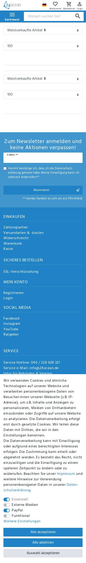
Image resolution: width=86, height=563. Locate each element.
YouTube (10, 330)
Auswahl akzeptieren (43, 553)
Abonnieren (56, 190)
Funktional (21, 516)
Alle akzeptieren (43, 532)
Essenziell (20, 499)
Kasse (8, 249)
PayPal (17, 510)
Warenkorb (12, 244)
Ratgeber (11, 335)
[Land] (45, 4)
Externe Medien (25, 505)
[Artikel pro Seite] (43, 46)
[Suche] (77, 16)
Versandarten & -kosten (23, 233)
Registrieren (13, 293)
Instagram (11, 324)
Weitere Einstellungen (22, 521)
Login (8, 298)
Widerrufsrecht (16, 238)
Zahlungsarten (15, 228)
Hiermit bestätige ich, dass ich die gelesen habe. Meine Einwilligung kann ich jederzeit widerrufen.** (43, 173)
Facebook (11, 319)
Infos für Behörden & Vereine (27, 374)
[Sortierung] (43, 30)
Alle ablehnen (43, 543)
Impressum (66, 474)
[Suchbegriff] (54, 16)
